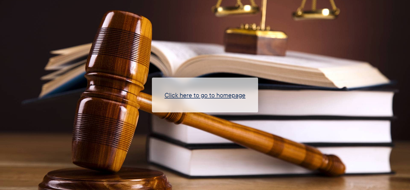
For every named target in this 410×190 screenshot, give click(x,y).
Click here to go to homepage (205, 95)
